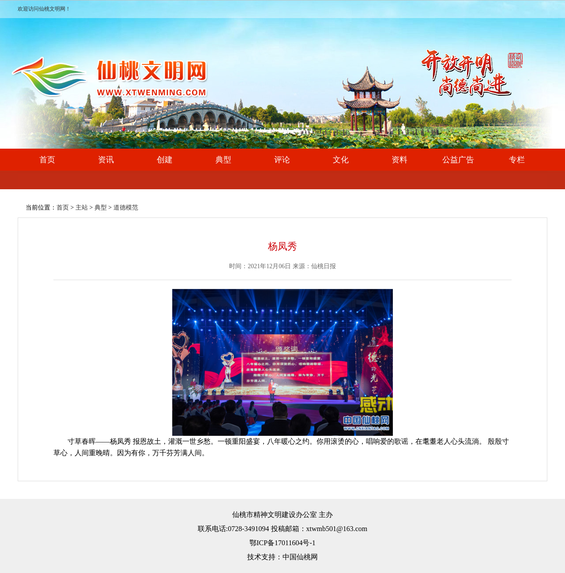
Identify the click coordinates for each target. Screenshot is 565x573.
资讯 (106, 159)
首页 (47, 159)
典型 (223, 159)
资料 (399, 159)
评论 (282, 159)
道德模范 (125, 207)
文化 (341, 159)
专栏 (517, 159)
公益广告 (458, 159)
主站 (81, 207)
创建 (165, 159)
